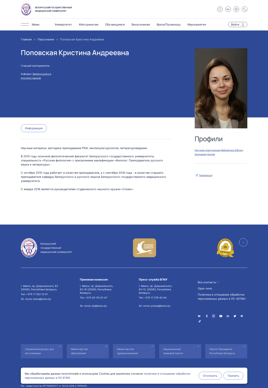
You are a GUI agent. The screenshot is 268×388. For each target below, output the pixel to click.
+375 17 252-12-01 (37, 294)
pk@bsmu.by (99, 305)
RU (228, 9)
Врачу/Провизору (169, 24)
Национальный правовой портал (173, 351)
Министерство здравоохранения (127, 351)
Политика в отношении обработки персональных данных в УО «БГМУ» (222, 296)
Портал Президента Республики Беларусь (222, 351)
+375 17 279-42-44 (155, 297)
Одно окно (205, 288)
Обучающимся (115, 24)
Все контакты (207, 282)
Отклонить (210, 375)
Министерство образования (79, 351)
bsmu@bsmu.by (42, 298)
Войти (235, 24)
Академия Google (205, 154)
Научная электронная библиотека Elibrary (219, 150)
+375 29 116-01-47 (96, 297)
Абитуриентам (88, 24)
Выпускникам (141, 24)
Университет (63, 24)
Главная (26, 39)
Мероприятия (196, 24)
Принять (233, 375)
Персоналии (46, 39)
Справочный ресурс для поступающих (39, 351)
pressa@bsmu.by (160, 305)
